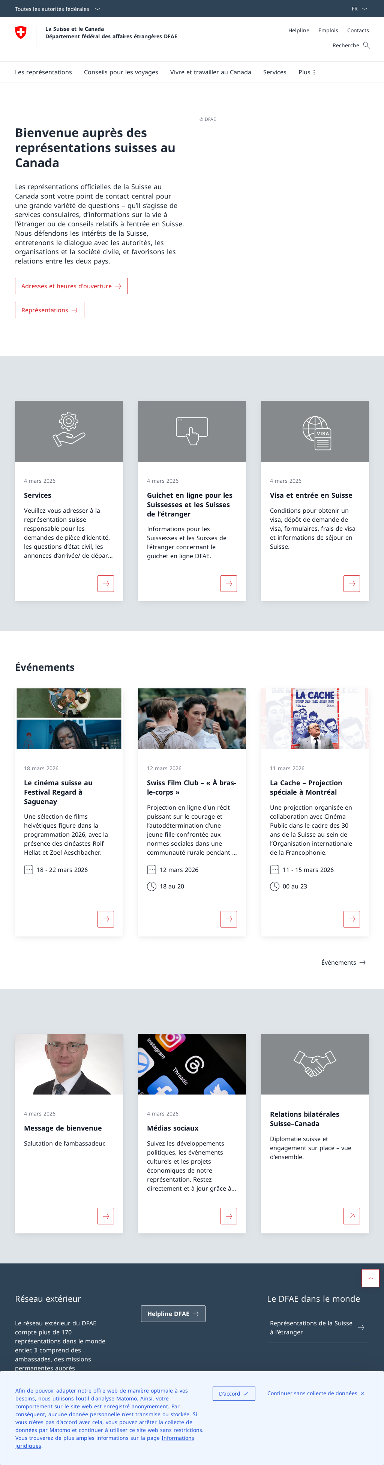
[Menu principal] (186, 72)
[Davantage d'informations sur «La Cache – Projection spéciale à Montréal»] (352, 919)
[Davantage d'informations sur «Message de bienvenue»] (106, 1216)
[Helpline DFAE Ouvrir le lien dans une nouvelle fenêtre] (173, 1313)
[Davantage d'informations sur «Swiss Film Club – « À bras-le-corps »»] (228, 919)
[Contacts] (358, 30)
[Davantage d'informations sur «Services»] (106, 583)
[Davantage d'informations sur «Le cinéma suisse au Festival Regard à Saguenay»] (106, 919)
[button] (43, 72)
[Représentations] (49, 310)
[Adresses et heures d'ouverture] (71, 286)
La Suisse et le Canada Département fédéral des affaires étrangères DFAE (111, 32)
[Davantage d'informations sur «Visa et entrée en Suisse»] (352, 583)
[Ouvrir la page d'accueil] (96, 39)
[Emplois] (328, 30)
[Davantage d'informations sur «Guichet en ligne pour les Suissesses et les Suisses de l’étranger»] (228, 583)
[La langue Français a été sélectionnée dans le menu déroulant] (357, 8)
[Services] (274, 72)
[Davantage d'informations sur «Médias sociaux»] (228, 1216)
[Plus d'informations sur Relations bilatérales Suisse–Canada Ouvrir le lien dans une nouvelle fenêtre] (352, 1216)
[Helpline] (299, 30)
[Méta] (329, 30)
